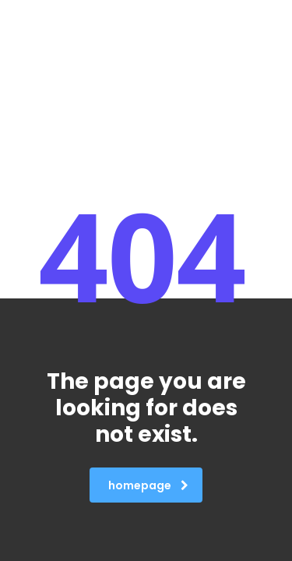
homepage (148, 485)
